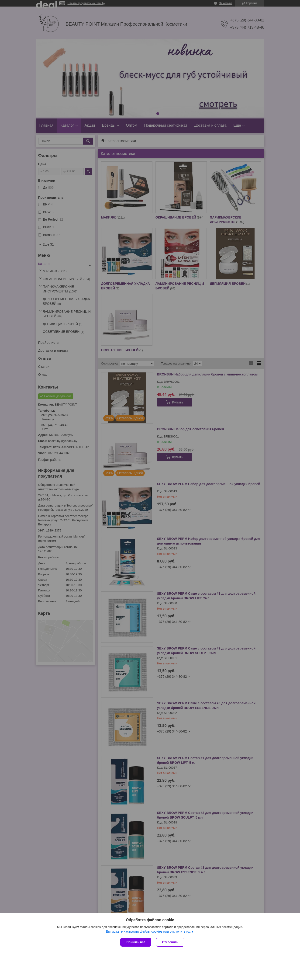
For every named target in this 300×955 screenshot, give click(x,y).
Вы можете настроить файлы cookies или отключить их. (148, 931)
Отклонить (170, 942)
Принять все (135, 942)
